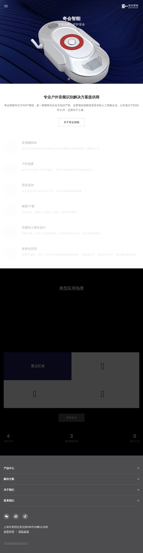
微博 (16, 516)
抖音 (25, 516)
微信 (6, 516)
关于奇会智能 (71, 122)
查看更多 (71, 418)
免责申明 (9, 531)
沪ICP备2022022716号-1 (16, 543)
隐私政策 (24, 531)
